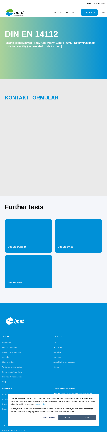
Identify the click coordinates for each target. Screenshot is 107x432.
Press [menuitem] (4, 409)
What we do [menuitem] (58, 347)
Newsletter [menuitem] (6, 399)
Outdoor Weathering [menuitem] (9, 347)
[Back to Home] (15, 16)
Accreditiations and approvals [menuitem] (64, 362)
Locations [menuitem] (57, 357)
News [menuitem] (4, 394)
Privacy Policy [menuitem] (15, 430)
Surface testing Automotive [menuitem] (12, 352)
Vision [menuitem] (56, 342)
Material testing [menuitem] (8, 362)
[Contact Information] (61, 12)
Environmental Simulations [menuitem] (12, 372)
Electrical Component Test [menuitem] (11, 377)
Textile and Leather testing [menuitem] (12, 367)
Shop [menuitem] (4, 382)
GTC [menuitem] (25, 430)
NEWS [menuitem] (89, 3)
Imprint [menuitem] (4, 430)
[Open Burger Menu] (103, 12)
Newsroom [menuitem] (7, 389)
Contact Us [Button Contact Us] (89, 12)
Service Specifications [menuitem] (64, 389)
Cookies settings (48, 417)
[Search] (67, 12)
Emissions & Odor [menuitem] (9, 342)
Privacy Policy (40, 404)
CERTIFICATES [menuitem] (100, 3)
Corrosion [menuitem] (6, 357)
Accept (67, 417)
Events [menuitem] (4, 404)
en (73, 12)
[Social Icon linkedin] (55, 12)
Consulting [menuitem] (57, 352)
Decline (86, 417)
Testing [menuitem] (6, 337)
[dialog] (53, 410)
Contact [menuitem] (56, 367)
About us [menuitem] (58, 337)
